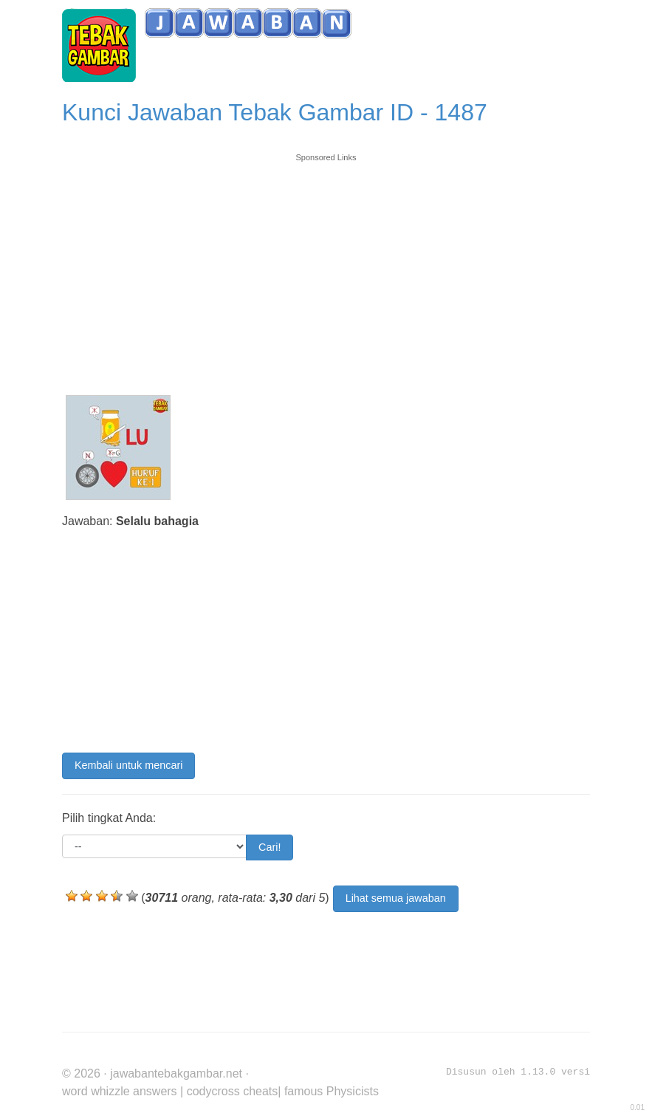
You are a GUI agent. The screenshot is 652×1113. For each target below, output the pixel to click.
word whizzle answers (119, 1091)
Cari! (269, 847)
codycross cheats (232, 1091)
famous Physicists (331, 1091)
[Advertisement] (326, 267)
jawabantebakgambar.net (176, 1073)
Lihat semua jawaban (396, 898)
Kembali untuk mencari (128, 765)
